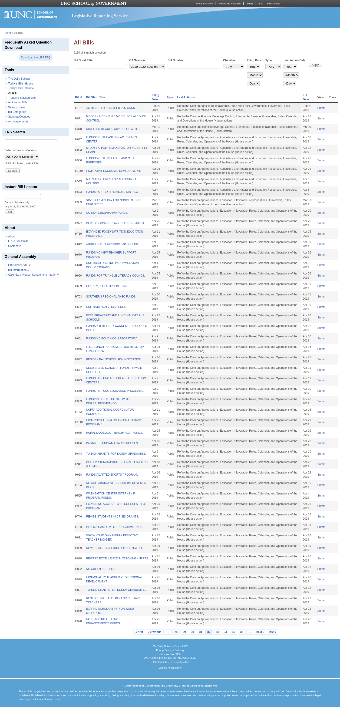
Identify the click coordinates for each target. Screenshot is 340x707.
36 (241, 632)
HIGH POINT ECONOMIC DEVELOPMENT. (113, 171)
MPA (260, 3)
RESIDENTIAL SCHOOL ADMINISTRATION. (114, 359)
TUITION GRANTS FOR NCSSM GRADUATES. (116, 453)
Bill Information (18, 270)
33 (216, 632)
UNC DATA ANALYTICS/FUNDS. (106, 307)
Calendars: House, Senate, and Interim (33, 274)
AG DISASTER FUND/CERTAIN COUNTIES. (114, 108)
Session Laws (16, 107)
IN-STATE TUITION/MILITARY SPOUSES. (112, 443)
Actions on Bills (17, 102)
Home (7, 32)
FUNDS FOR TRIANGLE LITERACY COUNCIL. (116, 275)
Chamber (229, 60)
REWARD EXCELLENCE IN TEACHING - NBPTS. (117, 558)
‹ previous (154, 632)
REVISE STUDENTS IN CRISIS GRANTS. (112, 516)
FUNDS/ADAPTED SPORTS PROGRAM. (112, 474)
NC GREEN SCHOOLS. (101, 569)
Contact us (14, 246)
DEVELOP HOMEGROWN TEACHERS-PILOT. (115, 223)
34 (225, 632)
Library (249, 3)
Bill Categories (17, 112)
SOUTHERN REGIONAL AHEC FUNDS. (111, 296)
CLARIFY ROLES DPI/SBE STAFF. (108, 286)
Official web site (19, 265)
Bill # (78, 97)
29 (184, 632)
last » (272, 632)
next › (260, 632)
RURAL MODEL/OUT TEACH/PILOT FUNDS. (114, 432)
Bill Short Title (83, 60)
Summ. (321, 108)
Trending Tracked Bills (22, 97)
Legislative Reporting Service (100, 15)
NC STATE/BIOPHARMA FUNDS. (107, 212)
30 (192, 632)
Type (268, 60)
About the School (204, 3)
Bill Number (175, 60)
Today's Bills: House (20, 83)
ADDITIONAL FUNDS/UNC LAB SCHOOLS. (113, 244)
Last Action (186, 97)
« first (139, 632)
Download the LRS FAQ (35, 57)
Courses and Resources (229, 3)
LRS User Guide (18, 241)
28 (176, 632)
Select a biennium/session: (21, 150)
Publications (273, 3)
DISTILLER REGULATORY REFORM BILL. (113, 129)
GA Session (137, 60)
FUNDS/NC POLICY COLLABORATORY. (111, 338)
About (11, 236)
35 (233, 632)
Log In (162, 667)
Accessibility (175, 667)
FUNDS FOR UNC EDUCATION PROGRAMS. (115, 390)
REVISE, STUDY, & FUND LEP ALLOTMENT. (114, 548)
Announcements (18, 121)
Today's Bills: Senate (21, 88)
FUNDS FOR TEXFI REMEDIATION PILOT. (113, 191)
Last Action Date (294, 60)
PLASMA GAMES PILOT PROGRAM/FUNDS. (114, 527)
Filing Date (254, 60)
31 (200, 632)
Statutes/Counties (19, 116)
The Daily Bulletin (19, 78)
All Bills (12, 93)
